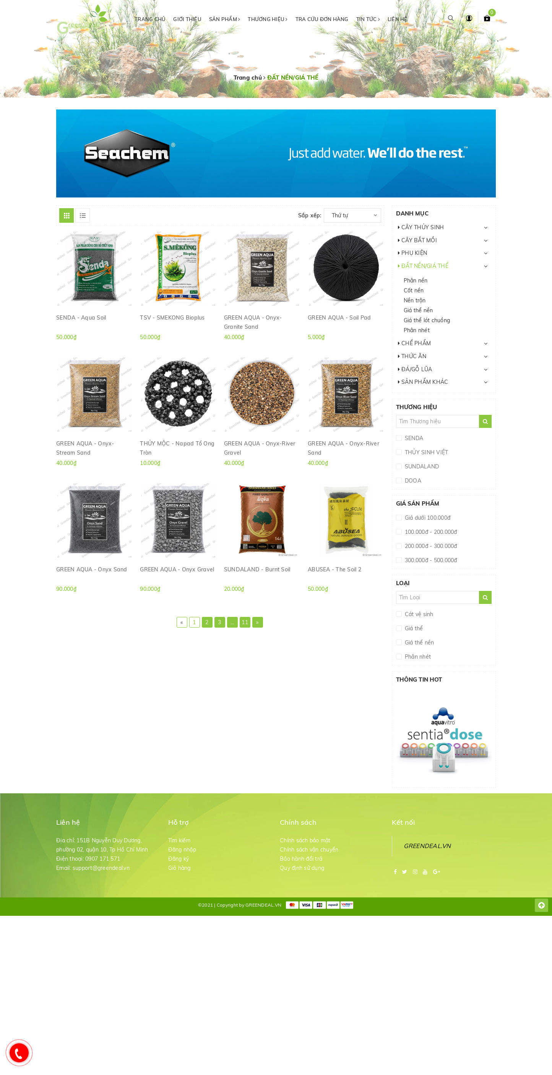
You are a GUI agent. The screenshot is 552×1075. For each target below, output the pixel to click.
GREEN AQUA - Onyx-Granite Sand (253, 322)
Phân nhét (417, 330)
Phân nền (416, 280)
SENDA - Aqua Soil (81, 317)
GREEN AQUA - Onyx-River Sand (343, 447)
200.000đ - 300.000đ (430, 546)
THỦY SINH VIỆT (425, 452)
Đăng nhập (182, 849)
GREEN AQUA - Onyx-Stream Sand (85, 447)
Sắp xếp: (309, 215)
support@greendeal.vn (101, 868)
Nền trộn (415, 300)
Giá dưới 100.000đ (427, 517)
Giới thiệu (187, 19)
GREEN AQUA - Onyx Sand (91, 569)
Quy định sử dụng (302, 868)
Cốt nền (414, 290)
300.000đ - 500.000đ (430, 560)
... (232, 622)
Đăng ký (178, 858)
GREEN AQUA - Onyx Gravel (177, 569)
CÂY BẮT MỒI (417, 240)
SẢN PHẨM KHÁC (423, 382)
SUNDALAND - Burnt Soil (257, 569)
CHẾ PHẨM (414, 343)
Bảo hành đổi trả (301, 858)
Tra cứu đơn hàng (322, 19)
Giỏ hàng (179, 868)
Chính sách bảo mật (305, 840)
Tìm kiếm (179, 840)
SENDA (413, 438)
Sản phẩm (224, 19)
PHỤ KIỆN (412, 253)
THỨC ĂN (412, 356)
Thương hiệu (267, 19)
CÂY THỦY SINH (421, 227)
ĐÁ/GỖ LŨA (415, 369)
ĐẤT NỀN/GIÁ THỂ (423, 266)
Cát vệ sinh (418, 614)
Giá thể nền (418, 310)
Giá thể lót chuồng (427, 320)
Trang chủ (150, 19)
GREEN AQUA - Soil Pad (339, 317)
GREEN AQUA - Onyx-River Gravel (259, 447)
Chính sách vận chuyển (309, 849)
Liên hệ (398, 19)
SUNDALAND (421, 466)
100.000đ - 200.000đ (430, 532)
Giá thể (413, 628)
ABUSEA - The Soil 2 (334, 569)
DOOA (412, 480)
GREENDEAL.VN (427, 846)
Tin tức (368, 19)
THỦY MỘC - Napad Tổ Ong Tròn (177, 447)
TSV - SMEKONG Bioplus (172, 317)
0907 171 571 (102, 858)
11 (245, 622)
